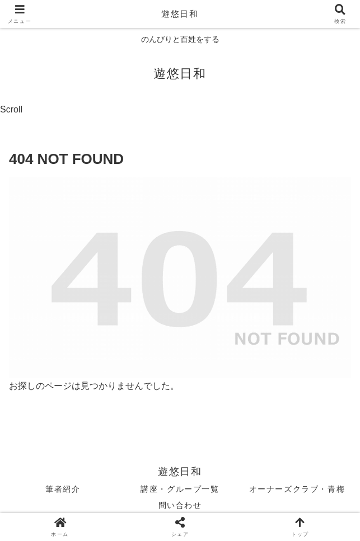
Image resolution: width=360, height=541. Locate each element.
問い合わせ (180, 505)
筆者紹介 (62, 488)
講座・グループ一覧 (180, 488)
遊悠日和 (179, 13)
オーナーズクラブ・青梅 (297, 488)
